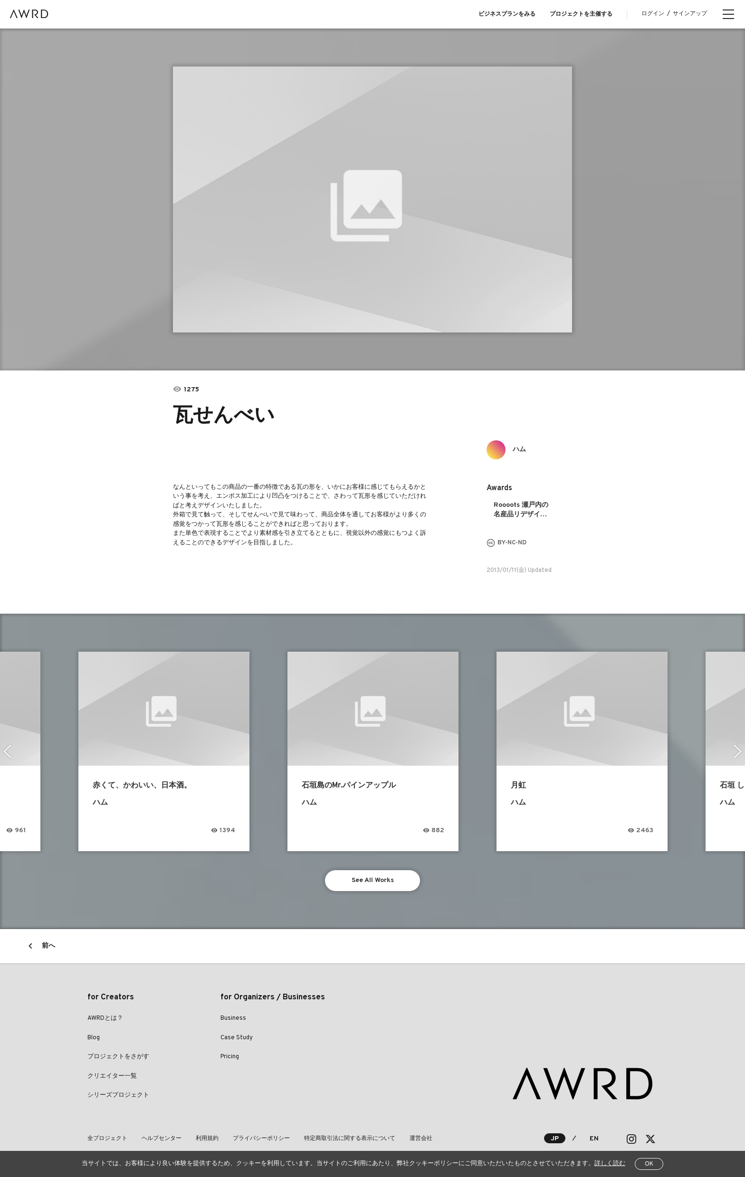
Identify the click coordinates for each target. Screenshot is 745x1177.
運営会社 (421, 1138)
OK (649, 1164)
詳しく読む (609, 1164)
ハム (519, 450)
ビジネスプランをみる (506, 14)
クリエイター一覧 (112, 1076)
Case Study (236, 1038)
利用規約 (207, 1138)
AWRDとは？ (105, 1018)
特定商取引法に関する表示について (349, 1138)
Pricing (229, 1057)
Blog (93, 1038)
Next (737, 751)
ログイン (652, 14)
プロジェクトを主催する (581, 14)
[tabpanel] (372, 199)
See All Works (373, 880)
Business (233, 1018)
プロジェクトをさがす (118, 1057)
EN (594, 1139)
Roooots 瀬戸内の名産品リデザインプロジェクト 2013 (522, 510)
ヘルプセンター (161, 1138)
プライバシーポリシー (261, 1138)
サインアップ (690, 14)
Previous (7, 751)
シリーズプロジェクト (118, 1095)
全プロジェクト (107, 1138)
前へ (48, 946)
